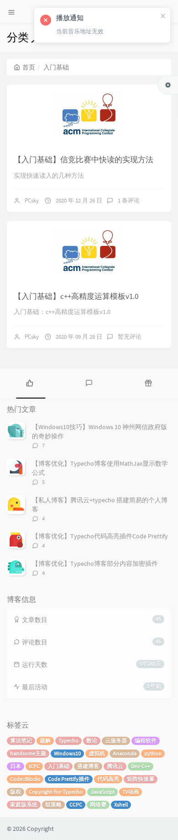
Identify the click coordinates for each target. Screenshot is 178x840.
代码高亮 (108, 779)
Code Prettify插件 (68, 779)
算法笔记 (21, 740)
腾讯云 (115, 766)
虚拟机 (97, 753)
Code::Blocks (25, 779)
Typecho (68, 740)
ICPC (34, 766)
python (153, 753)
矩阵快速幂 (140, 779)
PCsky (32, 200)
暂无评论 (129, 336)
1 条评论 (129, 200)
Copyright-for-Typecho (56, 791)
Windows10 (67, 753)
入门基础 (58, 766)
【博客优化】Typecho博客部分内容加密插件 (95, 563)
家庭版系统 (23, 804)
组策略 (53, 804)
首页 (24, 67)
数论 (91, 740)
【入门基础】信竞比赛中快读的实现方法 (83, 159)
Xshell (121, 804)
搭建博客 (88, 766)
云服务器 (116, 740)
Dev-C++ (140, 766)
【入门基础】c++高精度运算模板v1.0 (76, 296)
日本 (15, 766)
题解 (45, 740)
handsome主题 (28, 753)
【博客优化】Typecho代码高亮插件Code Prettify (100, 536)
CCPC (75, 804)
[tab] (29, 382)
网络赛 (98, 804)
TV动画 (130, 791)
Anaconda (124, 753)
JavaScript (102, 791)
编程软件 (146, 740)
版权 (15, 791)
